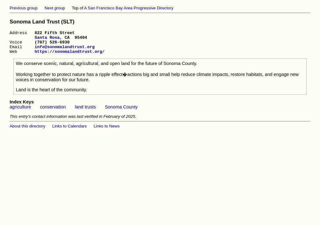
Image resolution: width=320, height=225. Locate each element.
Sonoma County (121, 111)
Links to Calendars (69, 130)
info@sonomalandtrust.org (65, 50)
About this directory (27, 130)
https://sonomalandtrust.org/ (70, 56)
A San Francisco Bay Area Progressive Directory (128, 8)
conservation (53, 111)
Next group (55, 8)
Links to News (107, 130)
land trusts (85, 111)
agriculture (20, 111)
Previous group (24, 8)
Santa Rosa (47, 39)
